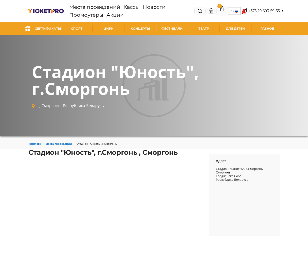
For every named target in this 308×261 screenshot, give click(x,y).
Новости (137, 11)
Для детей (235, 29)
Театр (203, 29)
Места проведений (97, 11)
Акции (177, 11)
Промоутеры (157, 11)
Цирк (108, 29)
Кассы (122, 11)
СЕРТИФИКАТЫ (43, 28)
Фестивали (172, 29)
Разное (267, 29)
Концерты (140, 29)
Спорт (76, 29)
